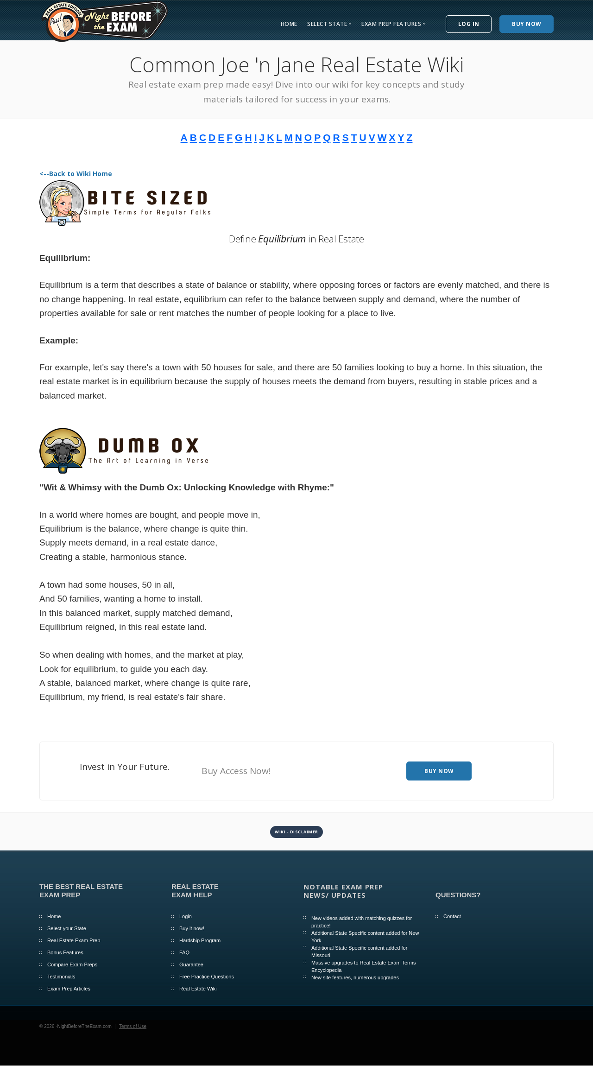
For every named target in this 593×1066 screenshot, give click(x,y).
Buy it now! (191, 928)
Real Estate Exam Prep (73, 940)
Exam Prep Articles (68, 988)
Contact (452, 916)
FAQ (184, 952)
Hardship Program (200, 940)
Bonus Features (65, 952)
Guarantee (191, 964)
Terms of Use (132, 1026)
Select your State (66, 928)
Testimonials (61, 976)
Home (289, 24)
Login (185, 916)
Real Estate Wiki (198, 988)
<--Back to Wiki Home (75, 173)
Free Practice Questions (206, 976)
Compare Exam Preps (72, 964)
